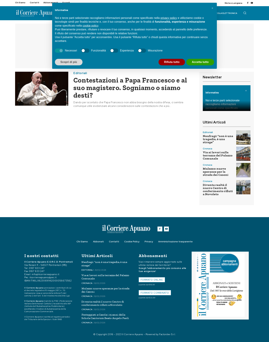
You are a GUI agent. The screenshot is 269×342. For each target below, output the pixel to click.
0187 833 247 (37, 268)
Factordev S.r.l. (167, 334)
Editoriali (80, 73)
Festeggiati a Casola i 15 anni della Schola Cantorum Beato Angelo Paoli (105, 316)
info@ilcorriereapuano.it (45, 274)
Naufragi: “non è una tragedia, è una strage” (218, 139)
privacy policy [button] (168, 17)
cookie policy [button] (90, 25)
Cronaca (207, 149)
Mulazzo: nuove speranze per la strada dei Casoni (215, 172)
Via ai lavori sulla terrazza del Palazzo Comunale (217, 155)
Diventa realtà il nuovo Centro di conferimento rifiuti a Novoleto (218, 189)
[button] (244, 12)
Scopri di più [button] (68, 62)
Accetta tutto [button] (200, 62)
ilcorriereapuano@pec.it (43, 277)
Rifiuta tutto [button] (171, 62)
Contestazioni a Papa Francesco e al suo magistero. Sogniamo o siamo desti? (130, 87)
